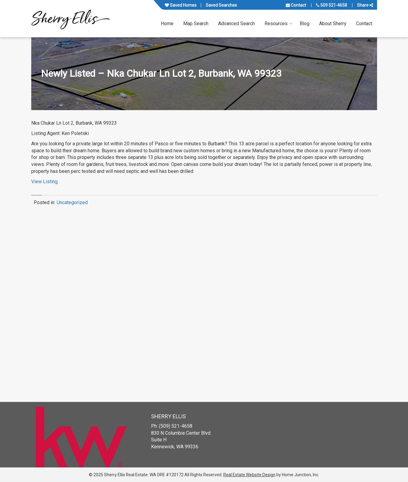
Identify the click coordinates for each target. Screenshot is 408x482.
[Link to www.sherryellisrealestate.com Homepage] (70, 18)
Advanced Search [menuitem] (236, 23)
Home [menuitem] (167, 23)
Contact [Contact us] (296, 5)
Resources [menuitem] (276, 23)
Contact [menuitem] (364, 23)
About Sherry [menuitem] (332, 23)
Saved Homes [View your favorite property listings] (181, 5)
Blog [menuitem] (304, 23)
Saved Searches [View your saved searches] (221, 5)
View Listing (44, 181)
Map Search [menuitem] (195, 23)
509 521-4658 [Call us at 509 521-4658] (331, 5)
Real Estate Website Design (249, 474)
